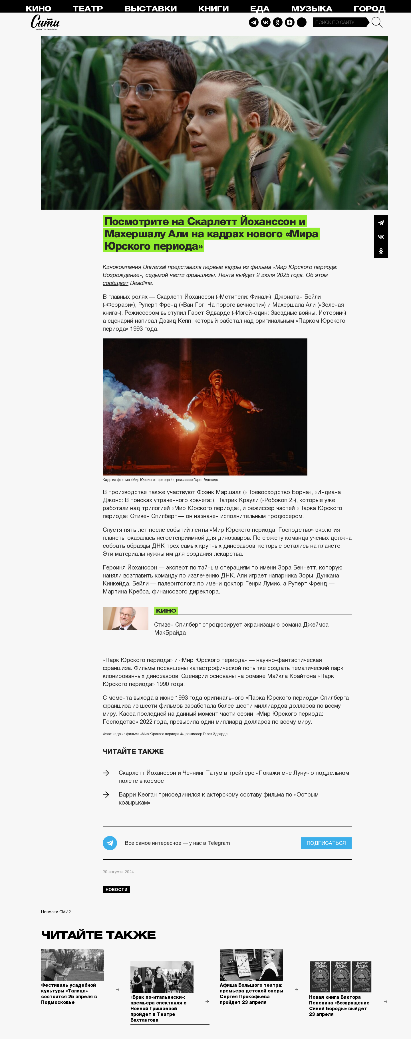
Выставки (150, 9)
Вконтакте (381, 237)
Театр (87, 9)
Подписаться (326, 843)
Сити (46, 22)
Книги (213, 9)
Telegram (254, 22)
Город (369, 9)
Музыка (311, 9)
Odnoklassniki (278, 22)
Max (302, 22)
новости (116, 889)
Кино (38, 9)
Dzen (290, 22)
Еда (259, 9)
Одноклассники (381, 251)
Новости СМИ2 (56, 912)
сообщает (115, 283)
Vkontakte (266, 22)
